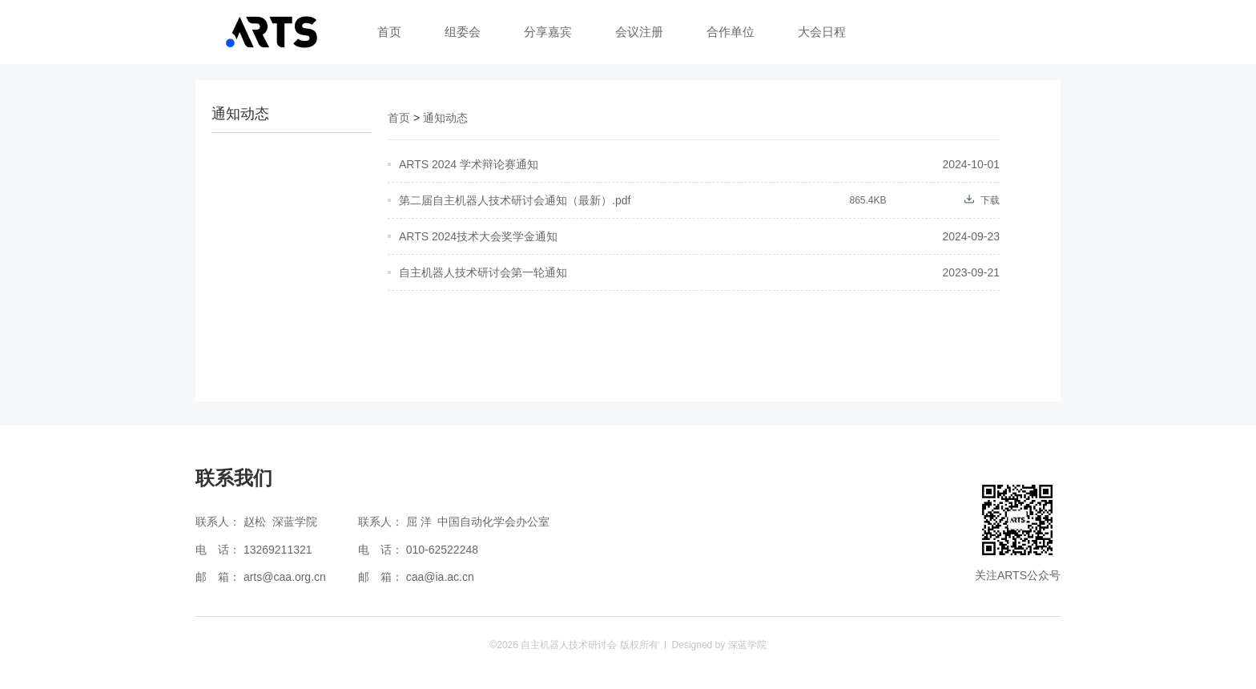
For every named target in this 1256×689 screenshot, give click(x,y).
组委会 (463, 31)
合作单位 (730, 31)
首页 (389, 31)
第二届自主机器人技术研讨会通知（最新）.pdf (514, 200)
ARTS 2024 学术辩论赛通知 (468, 164)
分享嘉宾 (548, 31)
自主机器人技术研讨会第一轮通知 (483, 272)
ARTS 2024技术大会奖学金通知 (478, 236)
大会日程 (822, 31)
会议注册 (639, 31)
